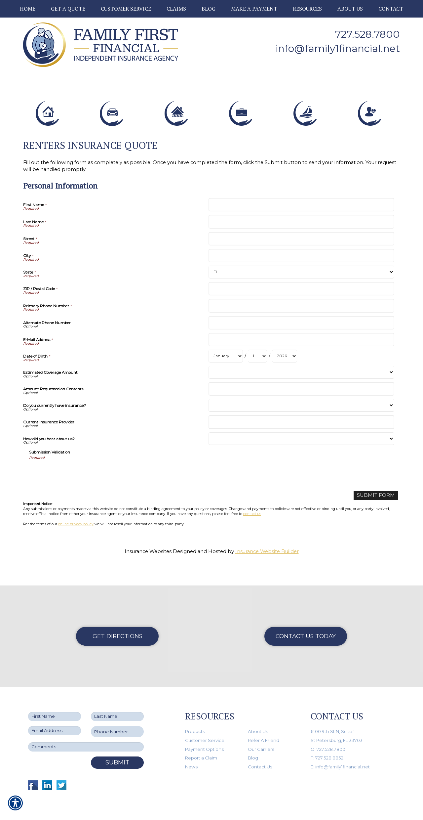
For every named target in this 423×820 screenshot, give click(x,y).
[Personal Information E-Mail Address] (301, 345)
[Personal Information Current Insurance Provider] (301, 427)
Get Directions (117, 621)
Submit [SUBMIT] (117, 747)
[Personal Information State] (301, 277)
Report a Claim (201, 743)
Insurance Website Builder (267, 557)
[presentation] (79, 479)
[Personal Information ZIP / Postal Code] (301, 294)
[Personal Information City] (301, 261)
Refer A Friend (263, 725)
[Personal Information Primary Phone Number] (301, 311)
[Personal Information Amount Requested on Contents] (301, 394)
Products (195, 716)
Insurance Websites (148, 557)
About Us (258, 716)
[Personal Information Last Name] (301, 227)
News (191, 752)
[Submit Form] (376, 500)
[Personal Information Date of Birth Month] (226, 361)
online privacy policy (76, 529)
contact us (252, 519)
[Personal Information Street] (301, 244)
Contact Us (260, 752)
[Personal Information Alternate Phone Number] (301, 328)
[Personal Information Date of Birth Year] (284, 361)
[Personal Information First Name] (301, 210)
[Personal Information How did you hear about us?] (301, 444)
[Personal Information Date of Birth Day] (257, 361)
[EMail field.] (54, 715)
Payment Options (204, 734)
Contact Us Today (306, 621)
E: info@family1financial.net (340, 752)
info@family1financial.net (338, 48)
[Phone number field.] (117, 716)
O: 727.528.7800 (328, 734)
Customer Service (204, 725)
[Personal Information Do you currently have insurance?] (301, 411)
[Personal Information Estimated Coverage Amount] (301, 377)
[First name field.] (54, 701)
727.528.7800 (367, 34)
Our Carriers (261, 734)
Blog (253, 743)
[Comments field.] (86, 732)
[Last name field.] (117, 701)
